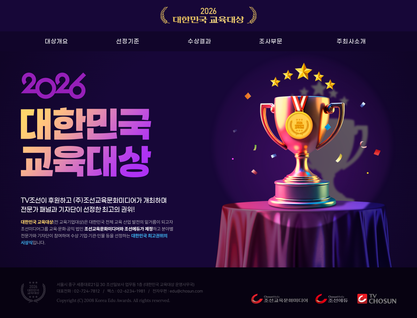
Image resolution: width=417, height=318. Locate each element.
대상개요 (56, 41)
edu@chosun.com (186, 291)
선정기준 (128, 41)
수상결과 (199, 41)
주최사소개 (351, 41)
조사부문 (271, 41)
